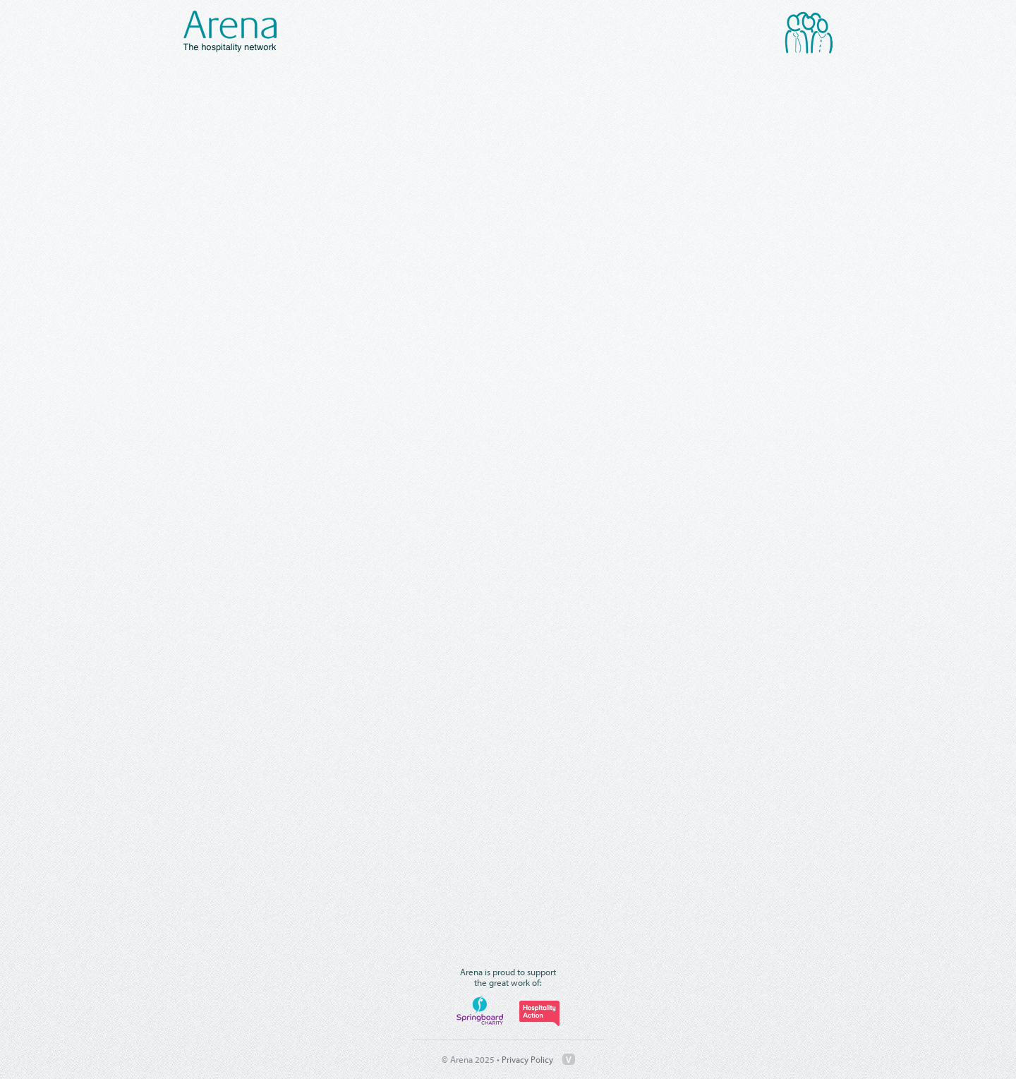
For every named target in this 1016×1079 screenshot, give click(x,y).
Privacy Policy (527, 1059)
